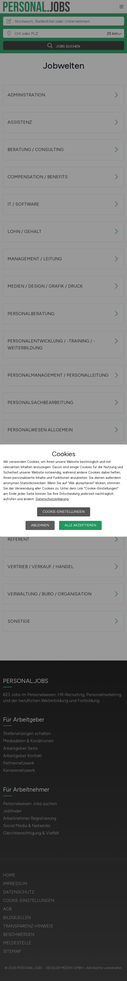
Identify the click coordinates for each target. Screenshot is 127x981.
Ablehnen (40, 525)
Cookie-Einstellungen (64, 512)
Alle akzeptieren (80, 525)
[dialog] (63, 490)
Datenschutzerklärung (52, 499)
